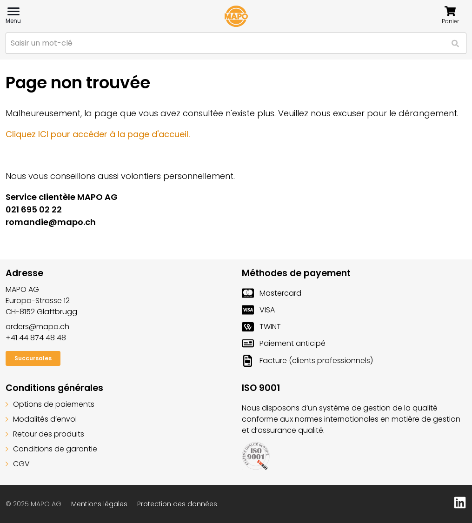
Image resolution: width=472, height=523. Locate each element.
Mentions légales (99, 504)
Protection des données (177, 504)
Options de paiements (50, 404)
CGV (18, 463)
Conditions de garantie (51, 449)
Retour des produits (45, 434)
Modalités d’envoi (41, 419)
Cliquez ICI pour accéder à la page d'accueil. (98, 134)
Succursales (33, 358)
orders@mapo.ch (37, 326)
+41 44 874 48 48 (36, 337)
